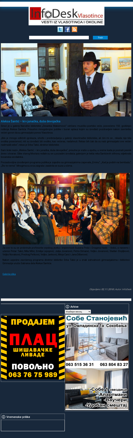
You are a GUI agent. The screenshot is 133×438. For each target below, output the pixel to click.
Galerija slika (9, 274)
